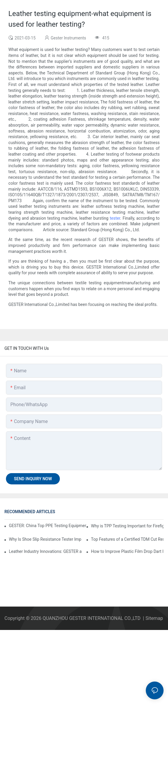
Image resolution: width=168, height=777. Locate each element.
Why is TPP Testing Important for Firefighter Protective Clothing (127, 526)
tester (115, 218)
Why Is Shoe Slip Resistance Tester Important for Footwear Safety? (45, 539)
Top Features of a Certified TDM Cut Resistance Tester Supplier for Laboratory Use (127, 539)
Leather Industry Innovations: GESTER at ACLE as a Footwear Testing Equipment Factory (45, 551)
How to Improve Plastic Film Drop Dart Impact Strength (127, 551)
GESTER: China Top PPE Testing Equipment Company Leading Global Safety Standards (47, 525)
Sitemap (154, 618)
